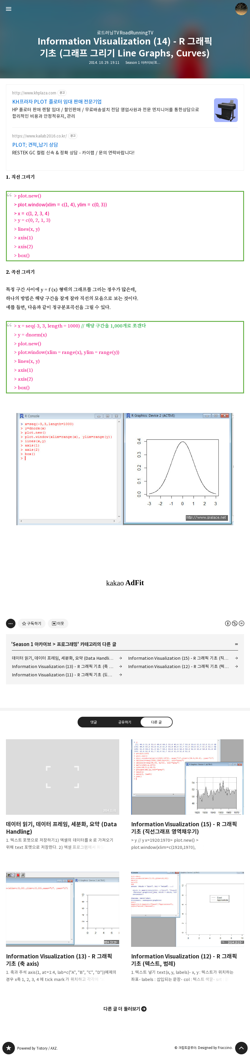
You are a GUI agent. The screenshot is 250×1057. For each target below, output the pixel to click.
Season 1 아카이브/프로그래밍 (147, 62)
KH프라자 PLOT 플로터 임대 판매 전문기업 (57, 102)
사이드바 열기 (8, 9)
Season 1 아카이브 (32, 644)
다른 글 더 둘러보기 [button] (122, 1009)
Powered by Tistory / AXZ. (37, 1048)
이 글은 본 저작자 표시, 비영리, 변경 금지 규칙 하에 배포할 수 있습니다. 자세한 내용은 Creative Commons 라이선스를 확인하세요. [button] (234, 623)
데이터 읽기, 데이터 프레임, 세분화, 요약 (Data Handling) (64, 658)
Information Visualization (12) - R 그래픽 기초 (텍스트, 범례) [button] (187, 932)
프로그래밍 (67, 644)
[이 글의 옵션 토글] (10, 623)
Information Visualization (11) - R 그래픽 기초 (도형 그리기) (67, 675)
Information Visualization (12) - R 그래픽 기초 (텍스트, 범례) (183, 666)
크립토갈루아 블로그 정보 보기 (241, 9)
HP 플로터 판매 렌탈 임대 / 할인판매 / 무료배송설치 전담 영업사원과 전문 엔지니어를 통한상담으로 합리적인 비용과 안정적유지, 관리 (105, 113)
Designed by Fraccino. (215, 1047)
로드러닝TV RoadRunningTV (125, 33)
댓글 (93, 722)
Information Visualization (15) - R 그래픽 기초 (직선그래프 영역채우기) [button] (187, 799)
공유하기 (124, 722)
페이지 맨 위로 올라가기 (241, 1048)
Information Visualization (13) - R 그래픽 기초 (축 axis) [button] (62, 932)
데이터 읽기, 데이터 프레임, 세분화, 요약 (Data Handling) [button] (62, 799)
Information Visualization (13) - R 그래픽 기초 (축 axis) (65, 666)
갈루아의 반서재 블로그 (8, 1048)
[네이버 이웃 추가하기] (58, 623)
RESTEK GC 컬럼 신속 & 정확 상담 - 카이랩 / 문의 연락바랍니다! (73, 153)
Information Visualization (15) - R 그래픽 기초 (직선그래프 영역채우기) (183, 658)
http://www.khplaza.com (34, 93)
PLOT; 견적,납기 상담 (35, 145)
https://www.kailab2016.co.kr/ (39, 136)
